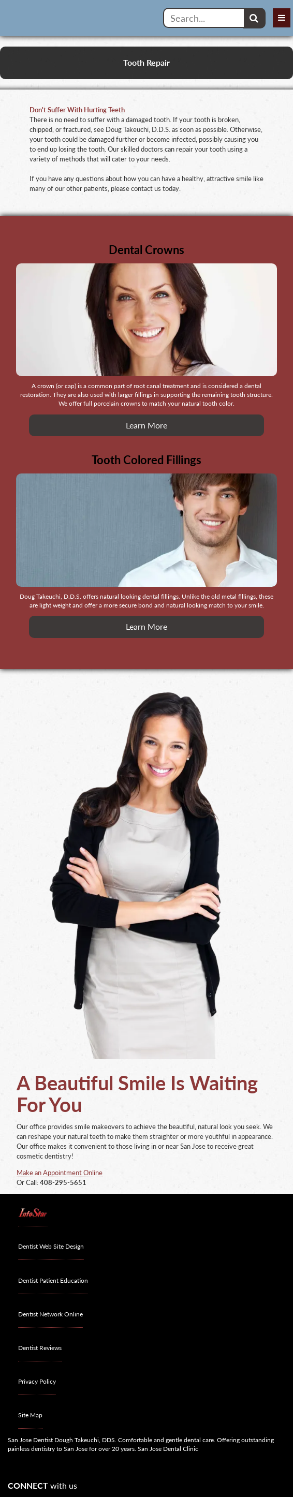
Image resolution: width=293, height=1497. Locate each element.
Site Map (30, 1415)
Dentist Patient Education (53, 1280)
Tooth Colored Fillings (146, 460)
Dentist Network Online (50, 1314)
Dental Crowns (146, 250)
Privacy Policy (37, 1381)
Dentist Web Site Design (51, 1246)
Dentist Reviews (40, 1348)
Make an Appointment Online (59, 1172)
